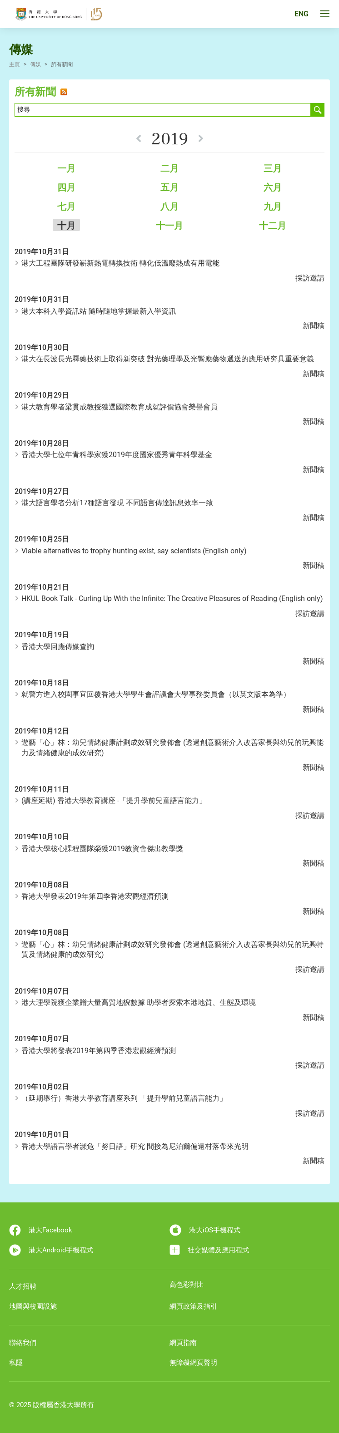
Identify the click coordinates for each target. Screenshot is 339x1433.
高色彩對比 (187, 1284)
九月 (273, 206)
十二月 (272, 225)
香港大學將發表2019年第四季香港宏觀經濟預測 (98, 1050)
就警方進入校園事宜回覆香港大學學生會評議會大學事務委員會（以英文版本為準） (155, 694)
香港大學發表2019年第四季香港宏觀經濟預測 (95, 896)
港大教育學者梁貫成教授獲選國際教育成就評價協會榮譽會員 (119, 407)
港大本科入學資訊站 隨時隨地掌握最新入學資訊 (98, 311)
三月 (273, 168)
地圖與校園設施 (33, 1306)
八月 (169, 206)
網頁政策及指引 (193, 1306)
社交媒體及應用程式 (209, 1250)
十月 (66, 225)
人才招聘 (22, 1286)
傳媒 (35, 64)
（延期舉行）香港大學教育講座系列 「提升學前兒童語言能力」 (124, 1098)
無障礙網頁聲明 (193, 1363)
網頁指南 (183, 1343)
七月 (66, 206)
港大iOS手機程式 (205, 1230)
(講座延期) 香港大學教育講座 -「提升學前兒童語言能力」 (113, 800)
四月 (66, 187)
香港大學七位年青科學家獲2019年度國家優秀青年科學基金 (116, 454)
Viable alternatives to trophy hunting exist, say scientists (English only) (134, 551)
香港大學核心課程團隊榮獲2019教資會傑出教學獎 (102, 848)
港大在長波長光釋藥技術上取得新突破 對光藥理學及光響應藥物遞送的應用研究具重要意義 (167, 359)
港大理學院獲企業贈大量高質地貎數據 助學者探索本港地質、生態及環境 (138, 1002)
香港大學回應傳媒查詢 (57, 646)
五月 (169, 187)
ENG (301, 14)
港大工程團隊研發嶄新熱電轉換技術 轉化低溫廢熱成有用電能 (120, 263)
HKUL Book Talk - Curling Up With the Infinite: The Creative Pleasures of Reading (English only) (172, 598)
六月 (273, 187)
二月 (169, 168)
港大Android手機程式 (51, 1250)
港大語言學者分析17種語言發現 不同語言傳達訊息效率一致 (117, 502)
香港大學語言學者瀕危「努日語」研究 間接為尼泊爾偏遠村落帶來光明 (135, 1146)
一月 (66, 168)
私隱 (16, 1363)
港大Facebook (40, 1230)
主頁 (14, 64)
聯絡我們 (22, 1343)
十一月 (169, 225)
